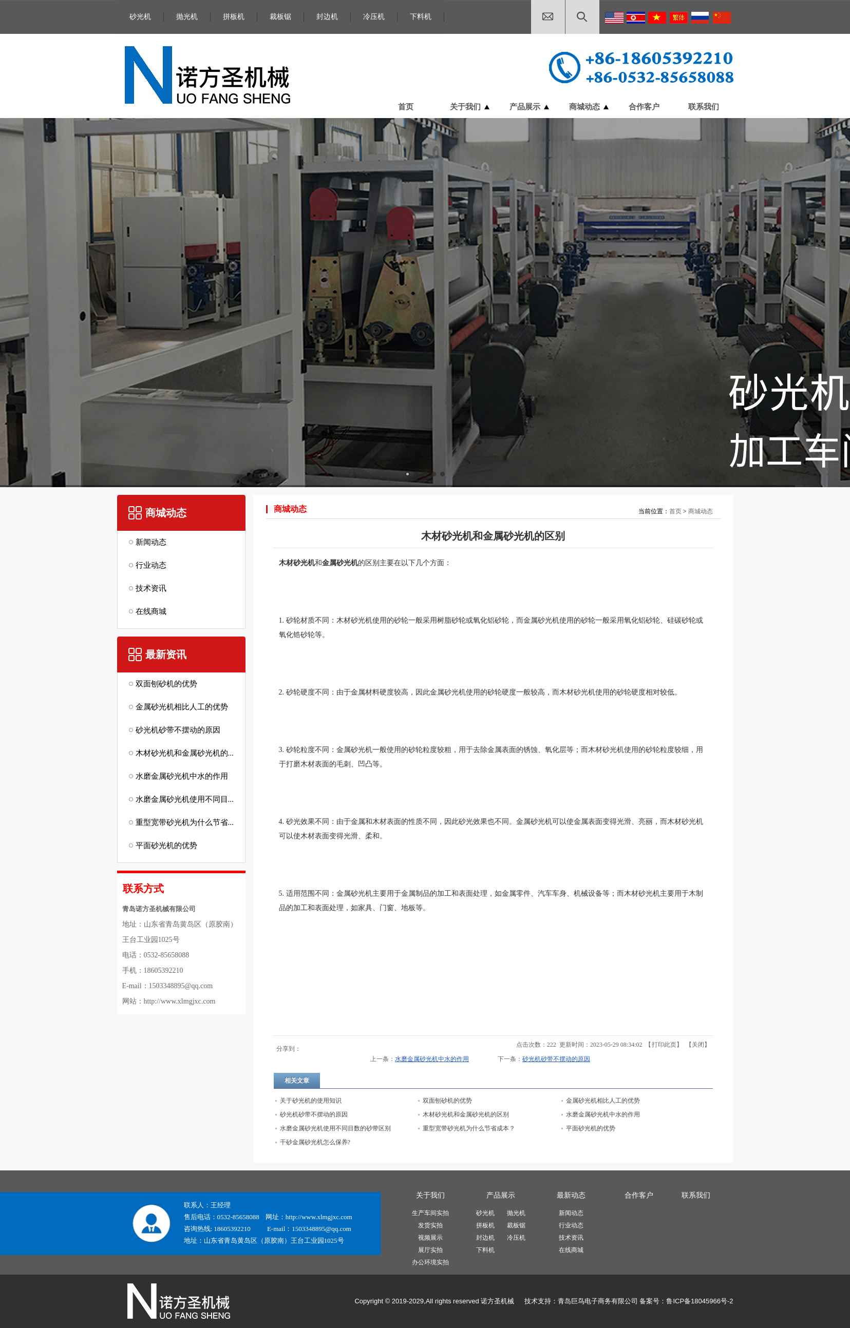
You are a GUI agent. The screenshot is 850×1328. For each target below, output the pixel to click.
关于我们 (430, 1195)
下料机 (420, 17)
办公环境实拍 (430, 1262)
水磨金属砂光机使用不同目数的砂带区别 (335, 1128)
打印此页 (664, 1044)
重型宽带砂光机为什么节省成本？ (469, 1128)
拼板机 (233, 17)
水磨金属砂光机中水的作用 (432, 1059)
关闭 (698, 1044)
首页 (675, 511)
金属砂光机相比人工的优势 (603, 1100)
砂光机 (140, 17)
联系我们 (696, 1195)
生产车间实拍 (430, 1213)
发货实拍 (430, 1225)
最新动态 (571, 1195)
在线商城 (571, 1250)
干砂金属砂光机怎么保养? (315, 1142)
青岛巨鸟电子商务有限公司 (598, 1301)
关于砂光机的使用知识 (311, 1100)
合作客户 (639, 1195)
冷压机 (374, 17)
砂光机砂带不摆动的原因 (556, 1059)
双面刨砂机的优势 (447, 1100)
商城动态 (700, 511)
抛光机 (187, 17)
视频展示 (430, 1237)
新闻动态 (571, 1213)
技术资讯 (571, 1237)
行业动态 (571, 1225)
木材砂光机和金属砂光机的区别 (466, 1114)
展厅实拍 (430, 1250)
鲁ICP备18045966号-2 (699, 1301)
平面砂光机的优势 (590, 1128)
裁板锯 (280, 17)
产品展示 (500, 1195)
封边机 (327, 17)
